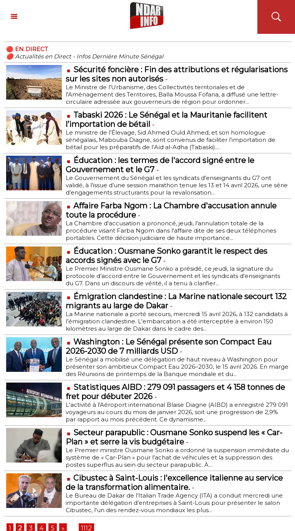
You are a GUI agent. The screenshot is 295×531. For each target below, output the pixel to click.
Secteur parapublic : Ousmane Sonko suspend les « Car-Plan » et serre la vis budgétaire (174, 437)
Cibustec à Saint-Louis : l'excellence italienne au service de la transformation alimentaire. (174, 482)
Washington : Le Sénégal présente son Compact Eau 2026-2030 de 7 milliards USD (169, 346)
